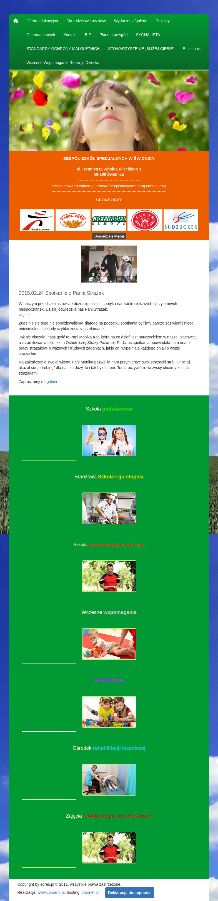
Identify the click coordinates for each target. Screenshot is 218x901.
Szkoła (109, 409)
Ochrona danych (41, 35)
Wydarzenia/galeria (130, 21)
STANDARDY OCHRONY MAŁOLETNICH (63, 48)
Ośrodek (108, 748)
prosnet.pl (90, 892)
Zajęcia (109, 816)
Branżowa (109, 476)
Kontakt (69, 35)
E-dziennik (191, 48)
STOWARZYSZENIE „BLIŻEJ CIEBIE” (141, 48)
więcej (24, 315)
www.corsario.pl (51, 892)
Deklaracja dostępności (129, 892)
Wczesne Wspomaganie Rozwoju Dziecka (63, 62)
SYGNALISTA (148, 35)
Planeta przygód (113, 35)
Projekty (163, 21)
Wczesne (108, 612)
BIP (88, 35)
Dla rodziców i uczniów (86, 21)
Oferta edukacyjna (42, 21)
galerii (52, 381)
